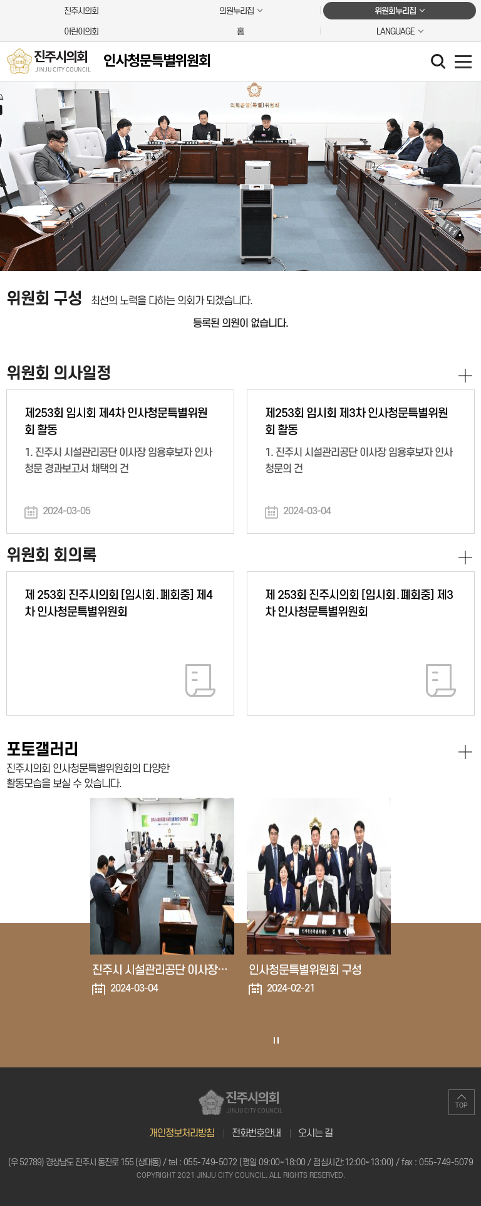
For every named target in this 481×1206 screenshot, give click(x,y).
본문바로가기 (0, 0)
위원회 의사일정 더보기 (465, 375)
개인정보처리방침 (181, 1133)
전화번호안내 (256, 1133)
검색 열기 (439, 62)
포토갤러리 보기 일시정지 (275, 1040)
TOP (461, 1105)
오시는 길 (315, 1133)
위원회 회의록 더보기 (465, 557)
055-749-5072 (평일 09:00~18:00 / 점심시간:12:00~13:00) (289, 1162)
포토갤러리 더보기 (465, 752)
